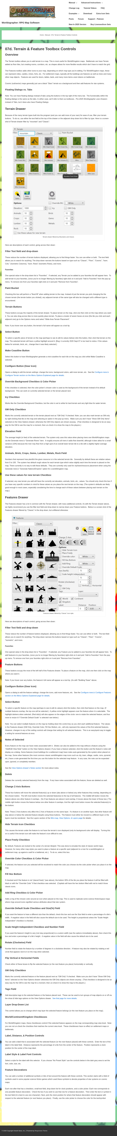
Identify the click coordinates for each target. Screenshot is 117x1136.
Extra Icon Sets (103, 14)
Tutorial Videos (90, 8)
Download (87, 14)
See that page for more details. (64, 998)
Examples (74, 13)
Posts (71, 19)
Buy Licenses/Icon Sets (100, 24)
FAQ (103, 8)
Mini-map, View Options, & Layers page (67, 818)
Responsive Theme (41, 1131)
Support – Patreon (96, 19)
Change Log (74, 8)
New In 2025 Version (77, 24)
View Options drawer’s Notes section (26, 768)
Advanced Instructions (92, 2)
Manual (73, 2)
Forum (81, 19)
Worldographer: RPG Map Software (21, 22)
